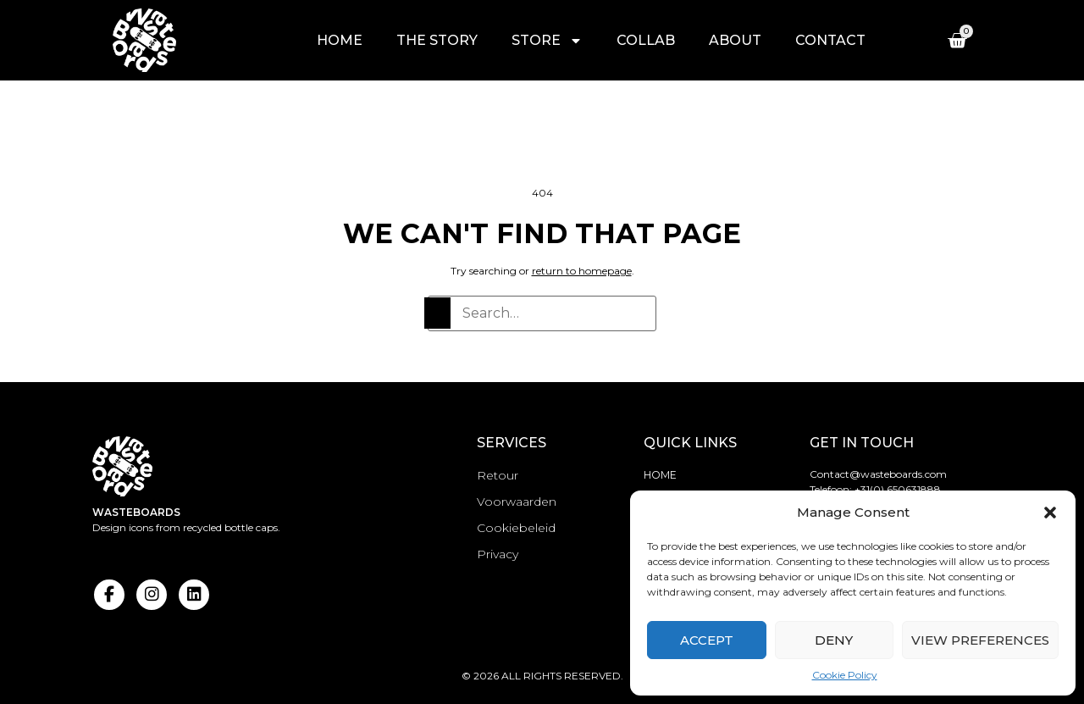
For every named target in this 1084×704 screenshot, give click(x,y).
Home (339, 40)
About (735, 40)
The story (437, 40)
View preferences (980, 640)
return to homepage (582, 270)
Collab (646, 40)
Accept (706, 640)
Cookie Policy (844, 674)
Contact (830, 40)
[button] (1050, 512)
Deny (834, 640)
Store (547, 40)
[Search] (437, 313)
